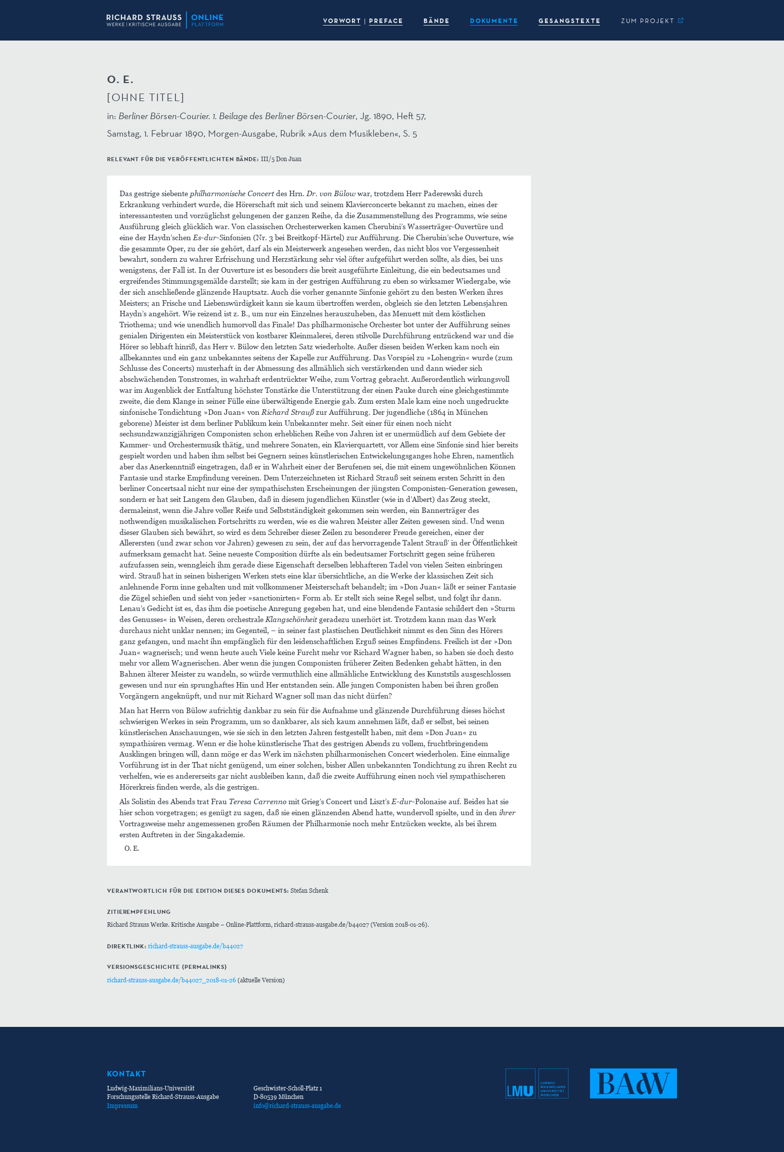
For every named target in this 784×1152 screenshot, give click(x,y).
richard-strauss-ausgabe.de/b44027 (195, 946)
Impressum (122, 1105)
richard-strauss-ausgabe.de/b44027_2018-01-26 (171, 980)
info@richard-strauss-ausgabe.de (297, 1105)
